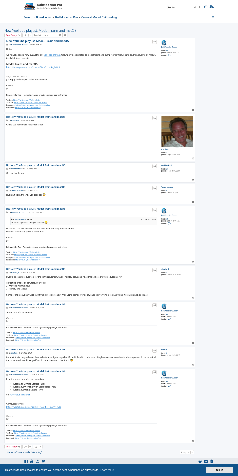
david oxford (166, 165)
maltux (164, 350)
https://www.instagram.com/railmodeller (33, 105)
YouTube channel (52, 54)
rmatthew (165, 149)
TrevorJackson (167, 187)
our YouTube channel (19, 394)
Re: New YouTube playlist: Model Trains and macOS (35, 116)
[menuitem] (206, 7)
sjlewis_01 (165, 269)
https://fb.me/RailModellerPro (27, 107)
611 (167, 51)
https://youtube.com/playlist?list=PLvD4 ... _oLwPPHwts (33, 407)
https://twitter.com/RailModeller (26, 100)
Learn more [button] (107, 470)
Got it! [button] (219, 470)
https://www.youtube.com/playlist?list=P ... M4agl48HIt (33, 67)
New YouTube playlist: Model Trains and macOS (40, 30)
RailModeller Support (169, 47)
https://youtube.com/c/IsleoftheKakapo (30, 102)
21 (167, 169)
